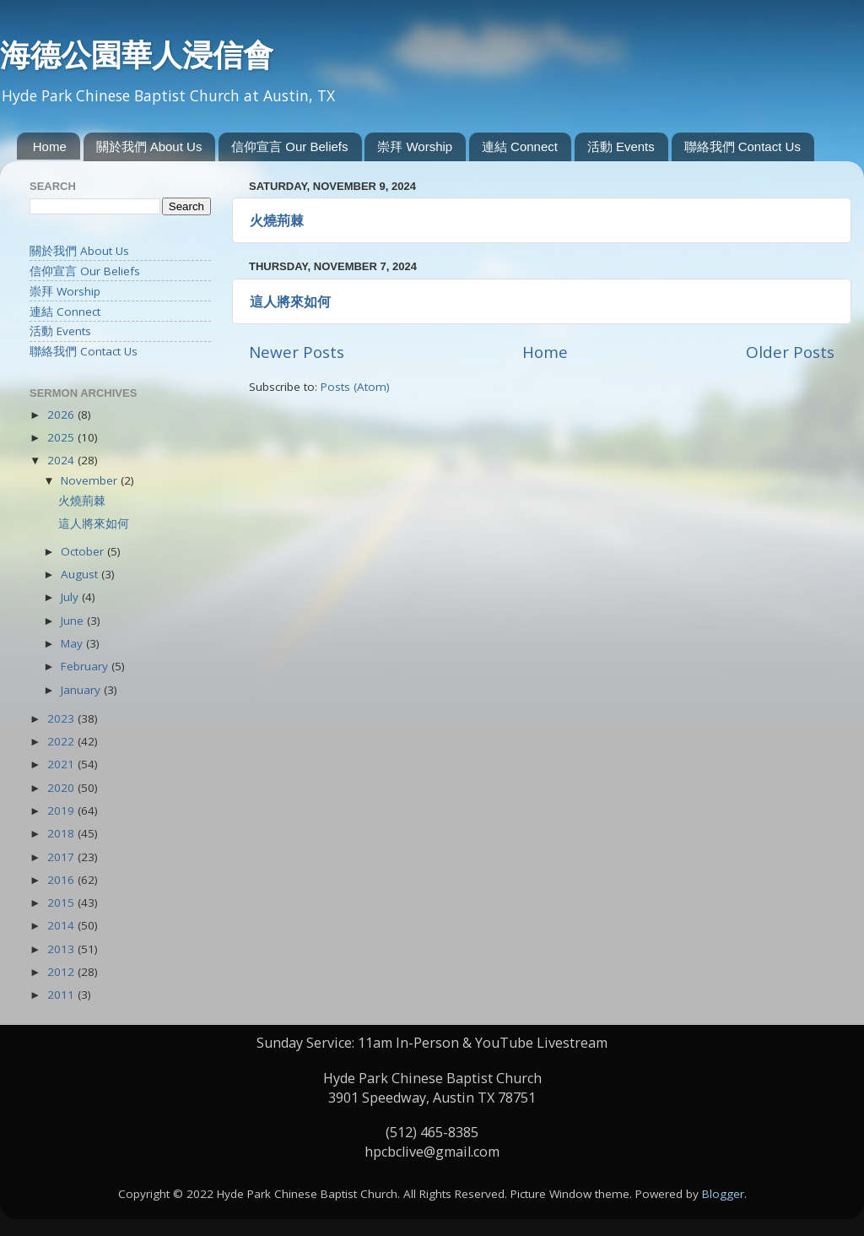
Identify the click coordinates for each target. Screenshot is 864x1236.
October (84, 551)
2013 (62, 949)
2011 (62, 994)
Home (50, 146)
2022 (62, 741)
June (74, 620)
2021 (62, 764)
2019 (62, 810)
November (91, 480)
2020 (62, 787)
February (86, 666)
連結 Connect (520, 146)
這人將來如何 (290, 301)
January (82, 689)
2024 (62, 460)
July (71, 596)
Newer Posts (296, 352)
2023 (62, 718)
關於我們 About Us (149, 146)
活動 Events (621, 146)
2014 (62, 925)
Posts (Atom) (355, 386)
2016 (62, 879)
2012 (62, 971)
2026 (62, 414)
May (73, 643)
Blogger (723, 1193)
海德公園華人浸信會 (136, 54)
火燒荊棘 (277, 220)
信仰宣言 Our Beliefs (289, 146)
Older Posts (790, 352)
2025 (62, 437)
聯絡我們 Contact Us (742, 146)
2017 (62, 857)
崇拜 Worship (414, 146)
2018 (62, 833)
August (81, 574)
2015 (62, 902)
